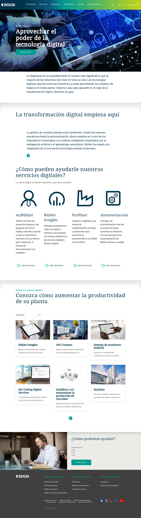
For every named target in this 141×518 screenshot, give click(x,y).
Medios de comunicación (80, 485)
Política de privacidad (50, 500)
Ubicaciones (76, 482)
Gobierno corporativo (51, 482)
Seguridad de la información (67, 502)
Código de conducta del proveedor (55, 493)
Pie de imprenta (51, 502)
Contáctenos (25, 52)
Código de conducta (51, 489)
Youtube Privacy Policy (85, 502)
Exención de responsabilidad (81, 500)
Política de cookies (65, 500)
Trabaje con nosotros (79, 489)
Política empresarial (50, 485)
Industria (28, 315)
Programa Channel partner (109, 485)
